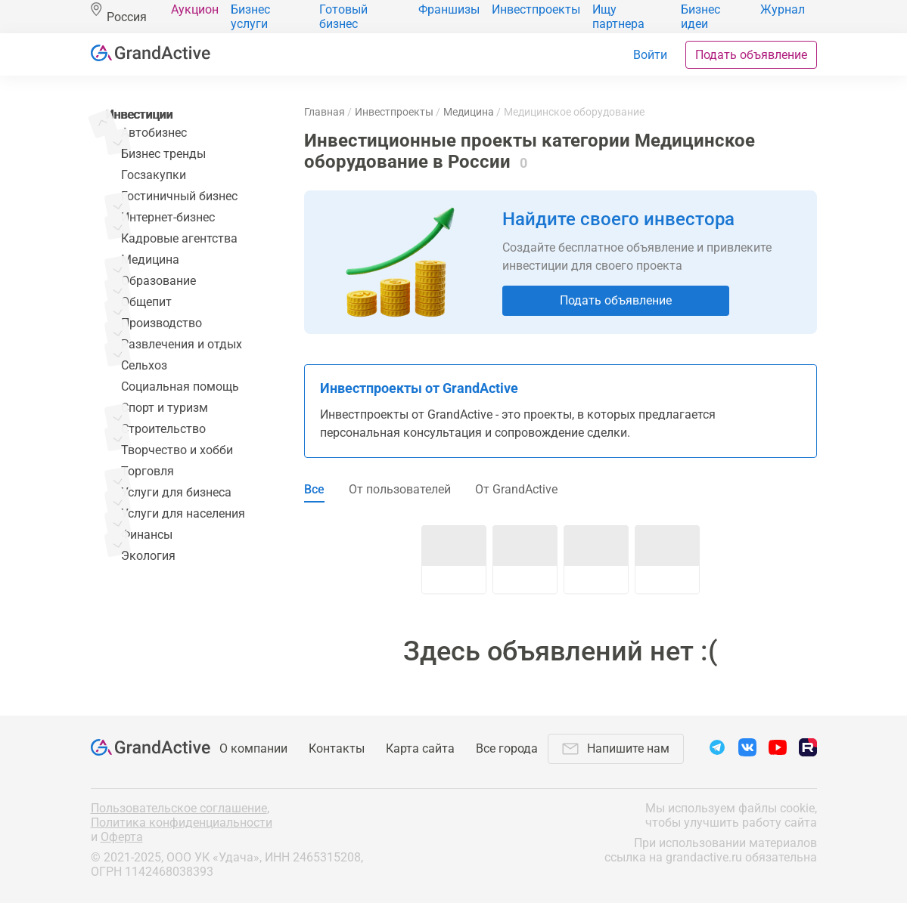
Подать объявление (751, 55)
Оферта (122, 837)
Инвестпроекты (536, 9)
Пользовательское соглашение (179, 808)
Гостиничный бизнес (179, 196)
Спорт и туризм (164, 407)
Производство (161, 323)
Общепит (146, 302)
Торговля (147, 471)
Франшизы (449, 9)
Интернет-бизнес (168, 217)
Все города (507, 748)
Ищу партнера (618, 16)
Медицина (150, 259)
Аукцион (195, 9)
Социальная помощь (180, 386)
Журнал (782, 9)
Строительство (163, 429)
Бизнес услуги (250, 16)
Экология (148, 556)
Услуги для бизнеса (176, 492)
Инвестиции (139, 114)
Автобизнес (154, 132)
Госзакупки (153, 175)
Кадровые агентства (179, 238)
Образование (158, 281)
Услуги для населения (183, 513)
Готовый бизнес (343, 16)
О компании (253, 748)
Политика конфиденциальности (181, 822)
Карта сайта (420, 748)
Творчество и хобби (177, 450)
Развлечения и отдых (181, 344)
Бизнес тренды (163, 154)
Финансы (146, 534)
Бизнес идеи (700, 16)
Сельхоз (144, 365)
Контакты (337, 748)
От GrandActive (516, 489)
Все (314, 489)
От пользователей (400, 489)
